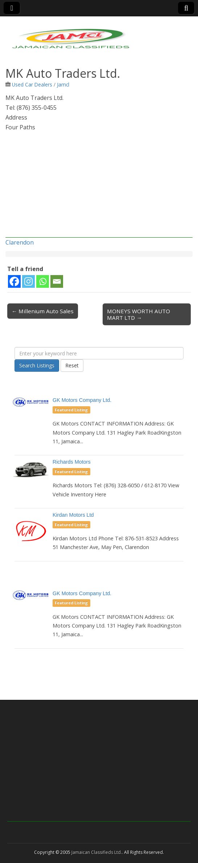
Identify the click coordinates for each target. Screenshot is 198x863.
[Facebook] (14, 281)
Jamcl (63, 84)
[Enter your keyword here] (99, 353)
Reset (72, 365)
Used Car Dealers (32, 84)
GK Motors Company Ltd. (82, 400)
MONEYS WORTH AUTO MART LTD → (138, 314)
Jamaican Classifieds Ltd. (96, 852)
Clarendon (19, 242)
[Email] (56, 281)
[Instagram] (28, 281)
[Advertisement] (99, 187)
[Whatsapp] (42, 281)
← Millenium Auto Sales (43, 311)
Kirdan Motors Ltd (73, 515)
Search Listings (36, 365)
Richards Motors (72, 462)
